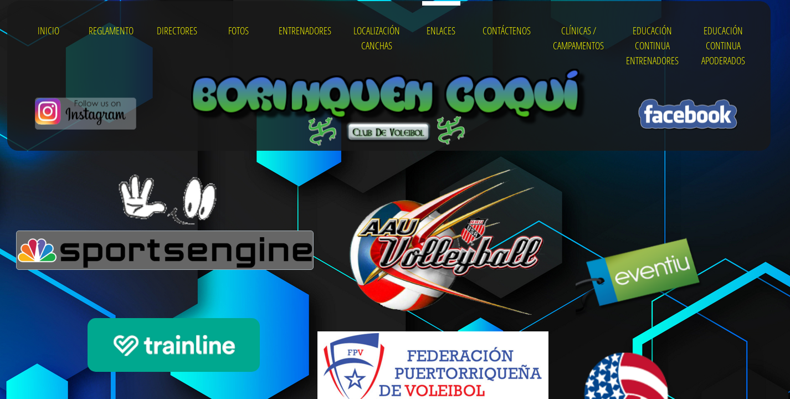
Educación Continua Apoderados (723, 45)
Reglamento (111, 30)
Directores (177, 30)
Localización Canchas (376, 38)
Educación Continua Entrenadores (652, 45)
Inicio (48, 30)
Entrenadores (305, 30)
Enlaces (441, 30)
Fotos (238, 30)
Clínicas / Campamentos (578, 38)
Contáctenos (507, 30)
